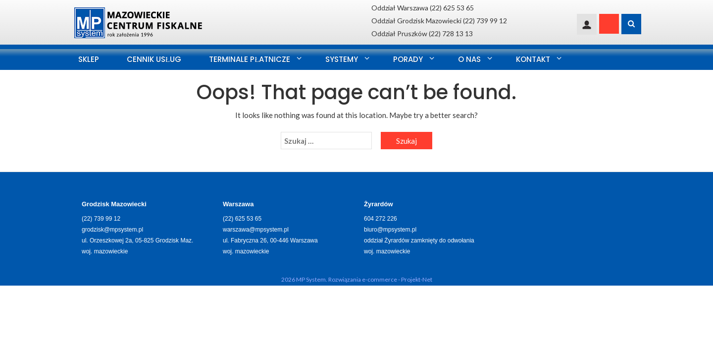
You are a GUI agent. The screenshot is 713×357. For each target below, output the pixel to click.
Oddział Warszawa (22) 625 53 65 (422, 7)
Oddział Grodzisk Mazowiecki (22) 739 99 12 (439, 20)
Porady (408, 59)
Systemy (341, 59)
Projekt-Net (416, 279)
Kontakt (533, 59)
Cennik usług (154, 59)
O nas (469, 59)
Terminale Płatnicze (249, 59)
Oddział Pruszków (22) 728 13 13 (422, 33)
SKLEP (88, 59)
